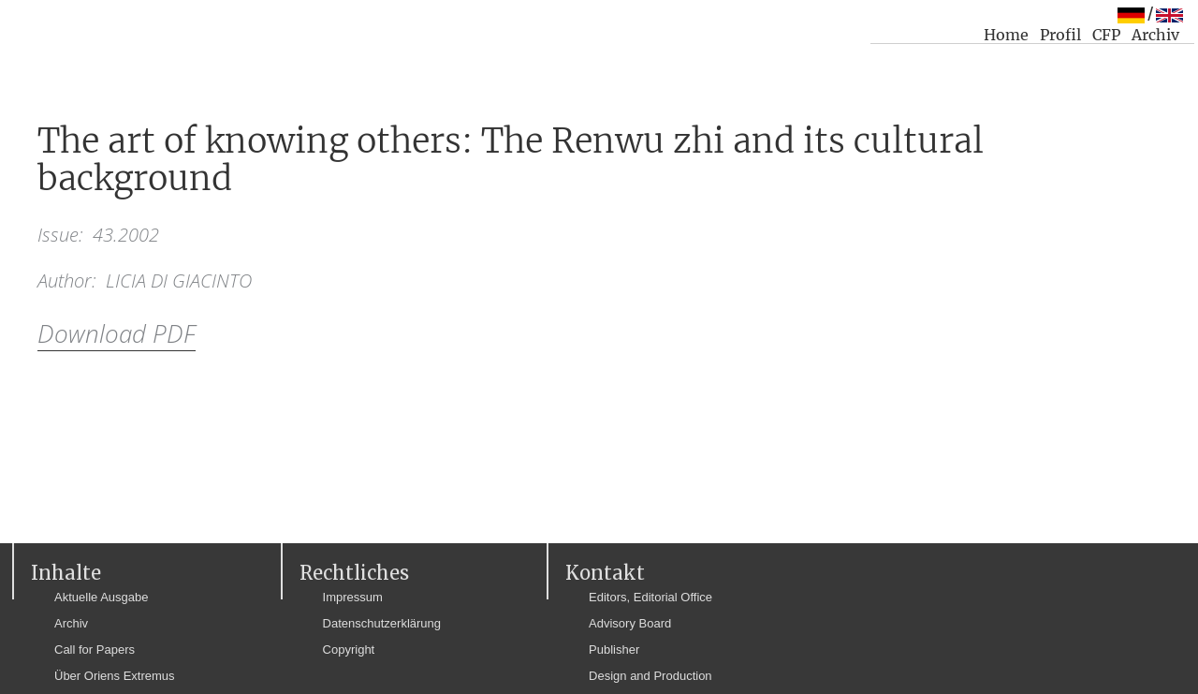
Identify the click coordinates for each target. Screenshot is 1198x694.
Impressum (353, 597)
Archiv (1155, 34)
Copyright (349, 649)
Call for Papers (94, 649)
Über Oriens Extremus (114, 676)
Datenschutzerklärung (382, 623)
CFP (1106, 34)
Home (1006, 34)
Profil (1060, 34)
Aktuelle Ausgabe (101, 597)
